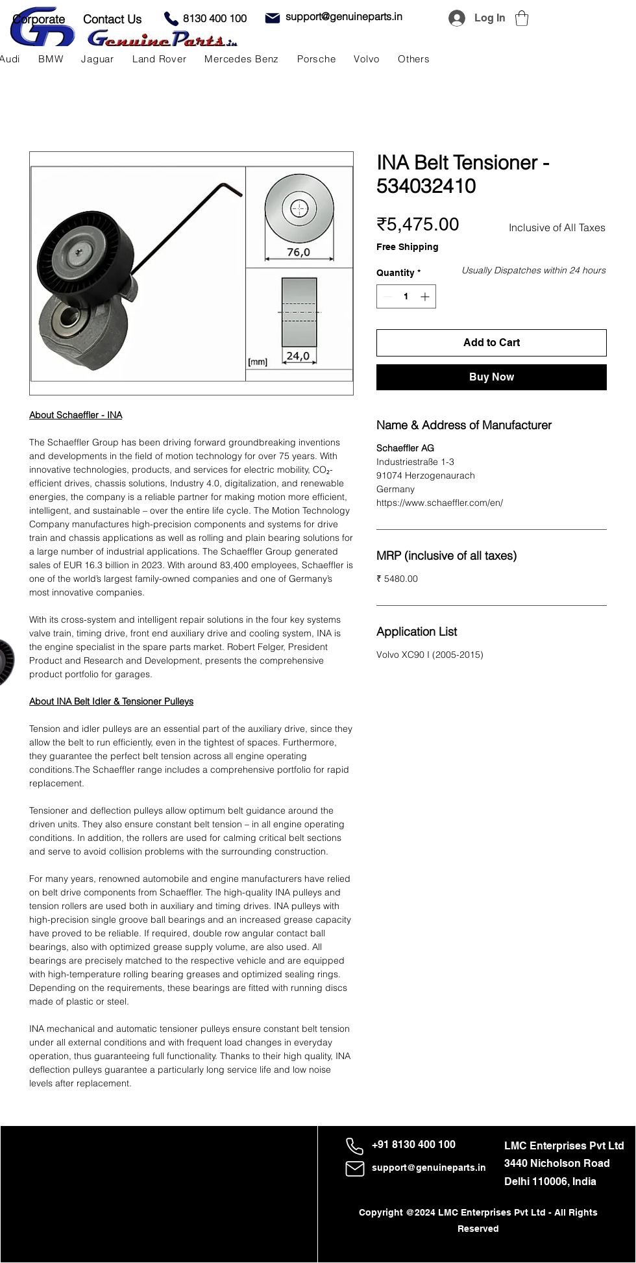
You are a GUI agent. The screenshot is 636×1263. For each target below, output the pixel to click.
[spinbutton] (406, 296)
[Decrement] (386, 296)
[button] (521, 18)
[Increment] (426, 296)
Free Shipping (407, 247)
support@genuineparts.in (429, 1167)
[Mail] (272, 18)
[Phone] (171, 18)
